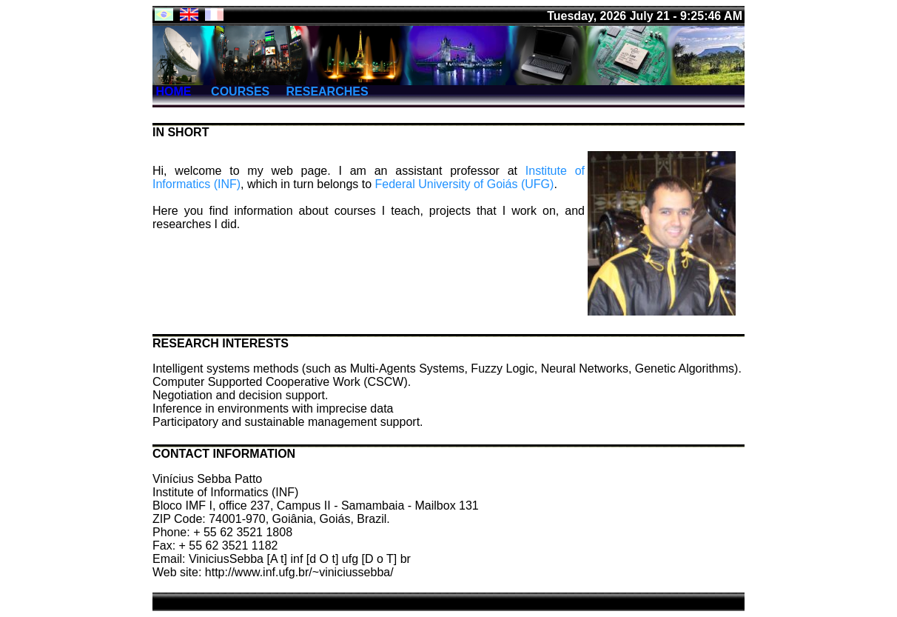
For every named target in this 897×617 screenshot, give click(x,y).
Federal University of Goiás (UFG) (464, 184)
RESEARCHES (327, 91)
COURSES (239, 91)
